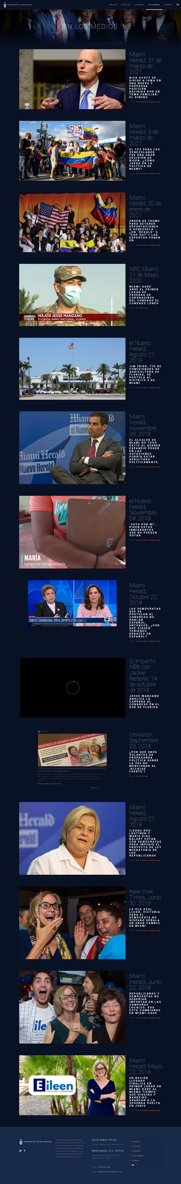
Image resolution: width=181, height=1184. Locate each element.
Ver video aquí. (142, 308)
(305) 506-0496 (104, 1156)
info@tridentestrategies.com (110, 1160)
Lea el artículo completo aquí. (148, 102)
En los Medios (138, 1144)
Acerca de (136, 1135)
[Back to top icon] (159, 1178)
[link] (72, 79)
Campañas (136, 1140)
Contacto (135, 1149)
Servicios (136, 1130)
